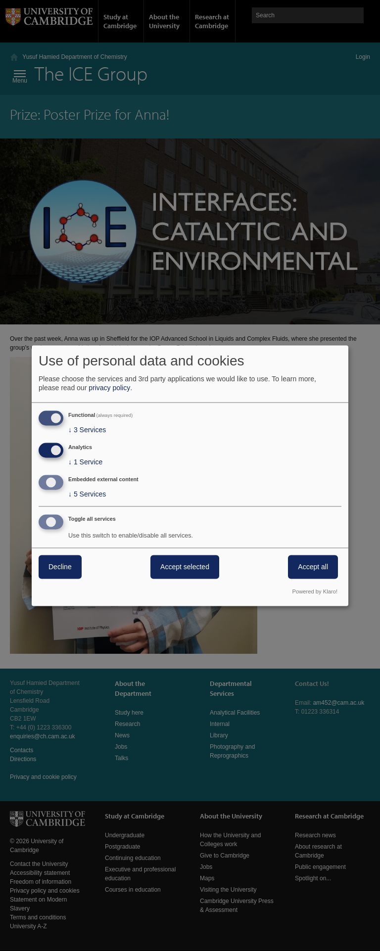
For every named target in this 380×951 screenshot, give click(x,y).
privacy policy (109, 388)
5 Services (87, 494)
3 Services (87, 430)
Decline (60, 567)
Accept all (313, 567)
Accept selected (184, 567)
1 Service (85, 462)
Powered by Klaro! (314, 591)
